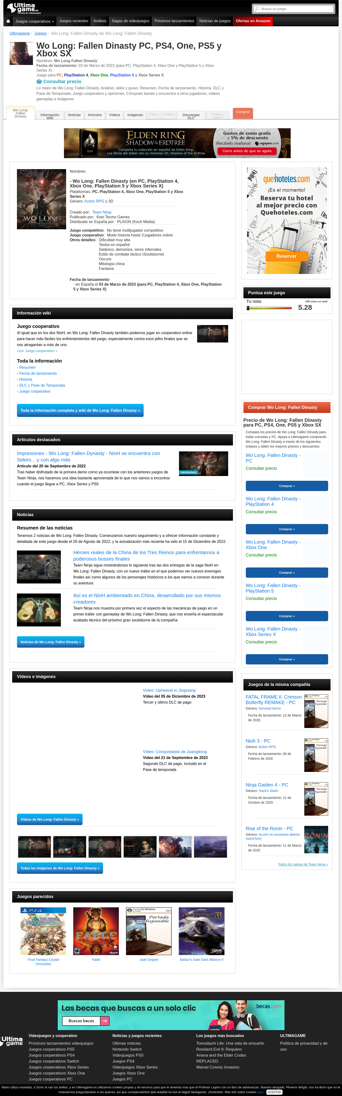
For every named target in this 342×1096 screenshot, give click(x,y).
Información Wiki (50, 116)
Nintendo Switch (127, 1049)
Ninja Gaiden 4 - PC (267, 784)
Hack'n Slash (268, 791)
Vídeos (114, 115)
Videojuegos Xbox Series (135, 1067)
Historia (25, 379)
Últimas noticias (126, 1043)
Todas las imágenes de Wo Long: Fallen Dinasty (59, 868)
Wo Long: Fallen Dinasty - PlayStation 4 (273, 501)
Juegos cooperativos (35, 21)
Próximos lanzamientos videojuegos (61, 1043)
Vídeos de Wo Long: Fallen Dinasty (48, 819)
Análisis (99, 21)
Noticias (74, 115)
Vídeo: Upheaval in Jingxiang (169, 690)
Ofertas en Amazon (253, 21)
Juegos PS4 (123, 1061)
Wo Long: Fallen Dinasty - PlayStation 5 (273, 588)
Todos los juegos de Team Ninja (301, 864)
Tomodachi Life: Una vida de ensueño (230, 1043)
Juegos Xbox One (128, 1073)
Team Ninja (101, 212)
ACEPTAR (274, 1092)
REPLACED (207, 1061)
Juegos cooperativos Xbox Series (59, 1067)
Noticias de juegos (215, 21)
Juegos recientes (73, 21)
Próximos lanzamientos (174, 21)
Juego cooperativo (35, 391)
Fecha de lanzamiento (38, 373)
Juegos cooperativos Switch (54, 1061)
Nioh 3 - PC (258, 740)
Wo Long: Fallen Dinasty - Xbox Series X (273, 631)
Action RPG (94, 201)
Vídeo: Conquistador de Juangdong (175, 751)
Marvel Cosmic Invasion (217, 1067)
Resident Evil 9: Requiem (219, 1049)
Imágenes (135, 115)
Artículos (95, 115)
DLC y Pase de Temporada (42, 385)
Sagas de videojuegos (130, 21)
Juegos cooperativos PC (51, 1079)
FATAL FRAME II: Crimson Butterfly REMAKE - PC (274, 699)
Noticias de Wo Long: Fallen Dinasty (50, 642)
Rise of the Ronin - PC (269, 828)
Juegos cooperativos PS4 (52, 1055)
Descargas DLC (191, 116)
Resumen (27, 367)
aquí (260, 1092)
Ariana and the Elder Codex (221, 1055)
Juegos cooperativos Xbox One (57, 1073)
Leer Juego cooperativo (35, 351)
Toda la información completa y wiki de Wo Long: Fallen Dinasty (79, 410)
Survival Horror (270, 708)
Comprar (243, 112)
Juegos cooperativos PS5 (52, 1049)
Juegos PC (122, 1079)
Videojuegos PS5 (127, 1055)
